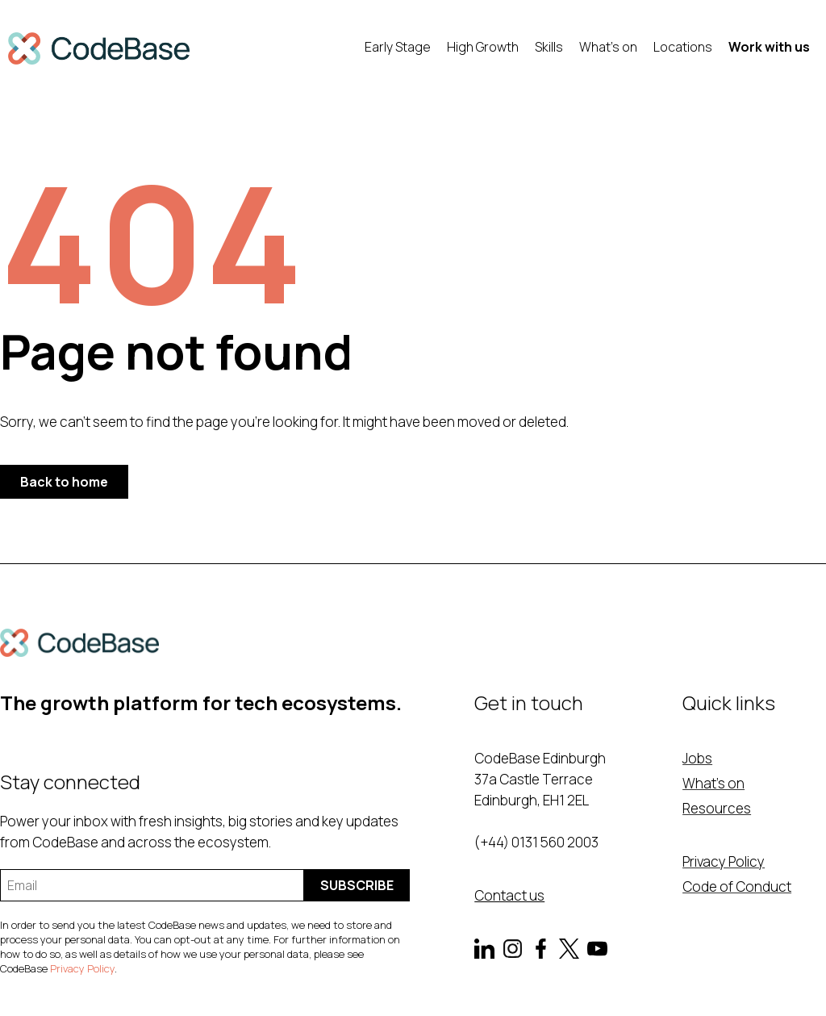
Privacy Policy (82, 968)
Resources (716, 808)
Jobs (697, 758)
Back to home (64, 482)
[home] (99, 48)
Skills (549, 47)
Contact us (509, 895)
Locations (682, 47)
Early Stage (398, 47)
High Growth (483, 47)
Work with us (769, 47)
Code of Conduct (736, 886)
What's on (608, 47)
